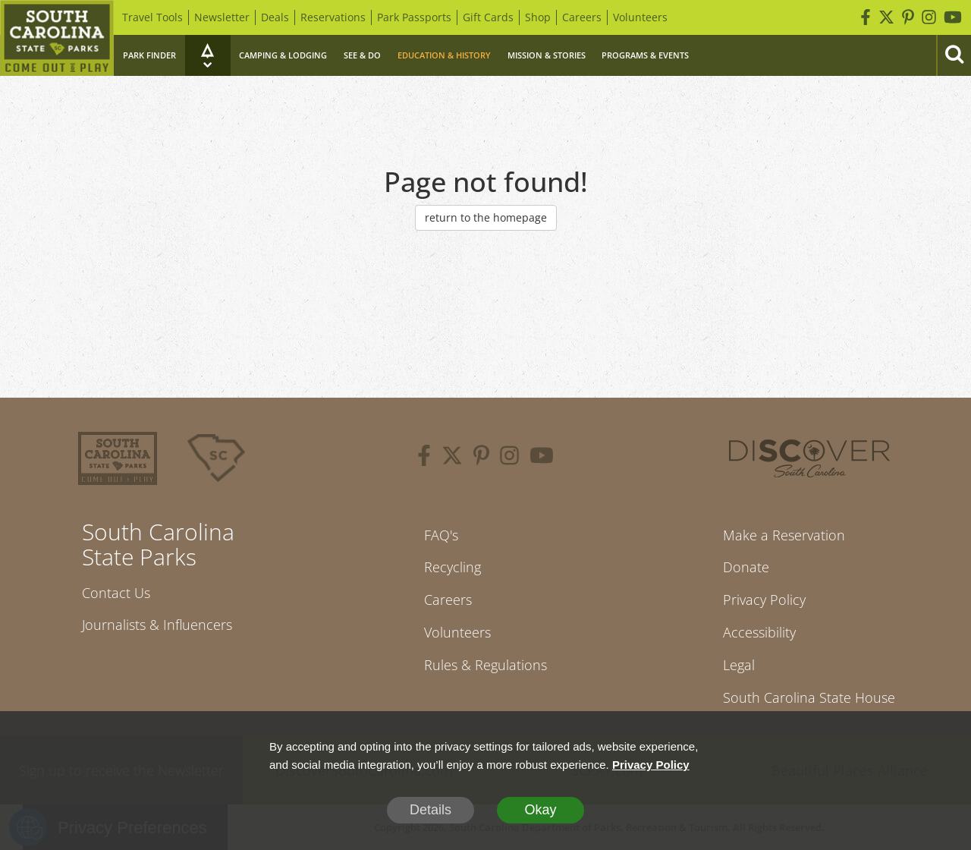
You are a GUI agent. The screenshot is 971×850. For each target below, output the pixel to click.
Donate (746, 567)
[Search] (953, 55)
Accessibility (759, 632)
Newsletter (222, 17)
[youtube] (541, 457)
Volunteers (640, 17)
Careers (582, 17)
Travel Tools (152, 17)
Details (430, 809)
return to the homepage (486, 217)
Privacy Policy (764, 599)
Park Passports (414, 17)
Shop (538, 17)
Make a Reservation (784, 535)
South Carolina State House (809, 697)
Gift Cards (488, 17)
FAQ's (441, 535)
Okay (540, 809)
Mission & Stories (546, 55)
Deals (275, 17)
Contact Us (116, 593)
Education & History (444, 55)
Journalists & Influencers (157, 624)
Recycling (452, 567)
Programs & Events (645, 55)
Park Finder (149, 55)
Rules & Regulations (485, 665)
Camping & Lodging (283, 55)
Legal (739, 665)
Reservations (333, 17)
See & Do (362, 55)
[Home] (57, 38)
